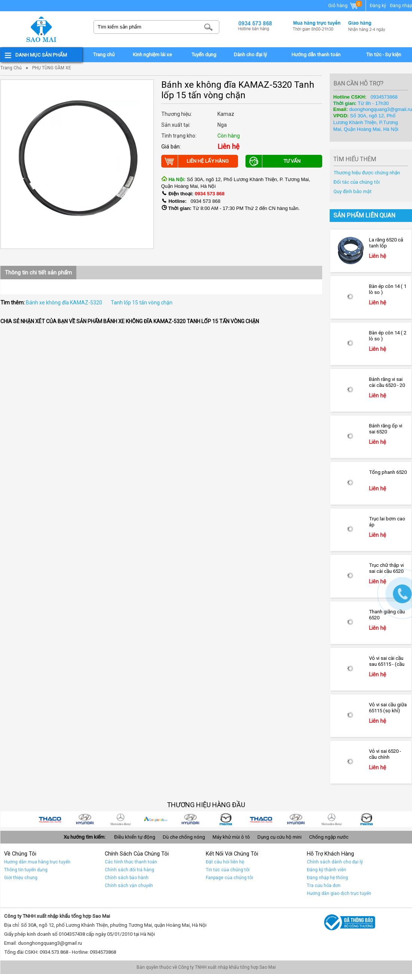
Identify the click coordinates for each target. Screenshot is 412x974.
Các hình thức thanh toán (131, 862)
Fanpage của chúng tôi (229, 877)
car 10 (375, 819)
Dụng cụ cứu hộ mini (279, 837)
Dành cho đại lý (250, 54)
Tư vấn (273, 161)
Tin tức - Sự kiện (383, 54)
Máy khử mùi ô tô (231, 837)
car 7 (128, 819)
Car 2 (304, 819)
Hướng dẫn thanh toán (316, 54)
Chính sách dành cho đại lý (335, 862)
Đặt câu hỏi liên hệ (225, 862)
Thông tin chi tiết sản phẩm (38, 272)
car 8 (93, 819)
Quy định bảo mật (352, 191)
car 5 (199, 819)
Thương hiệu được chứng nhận (366, 172)
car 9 (58, 819)
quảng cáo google (164, 819)
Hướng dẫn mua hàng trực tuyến (37, 862)
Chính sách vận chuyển (129, 885)
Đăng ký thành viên (326, 869)
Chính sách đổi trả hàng (129, 869)
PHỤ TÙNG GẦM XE (51, 67)
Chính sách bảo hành (127, 877)
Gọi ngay (402, 593)
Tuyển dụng (203, 54)
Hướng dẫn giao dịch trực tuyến (339, 893)
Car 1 (339, 819)
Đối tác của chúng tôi (356, 182)
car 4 (234, 819)
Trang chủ (104, 54)
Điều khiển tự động (134, 837)
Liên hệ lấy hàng (195, 161)
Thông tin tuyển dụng (26, 869)
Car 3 (269, 819)
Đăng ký (378, 5)
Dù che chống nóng (184, 837)
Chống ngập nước (328, 837)
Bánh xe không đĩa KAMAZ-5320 (64, 303)
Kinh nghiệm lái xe (152, 54)
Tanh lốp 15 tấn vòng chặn (142, 303)
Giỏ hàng (343, 6)
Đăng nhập (401, 5)
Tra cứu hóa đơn (324, 885)
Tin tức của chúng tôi (228, 869)
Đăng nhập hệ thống (327, 877)
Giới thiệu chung (20, 877)
